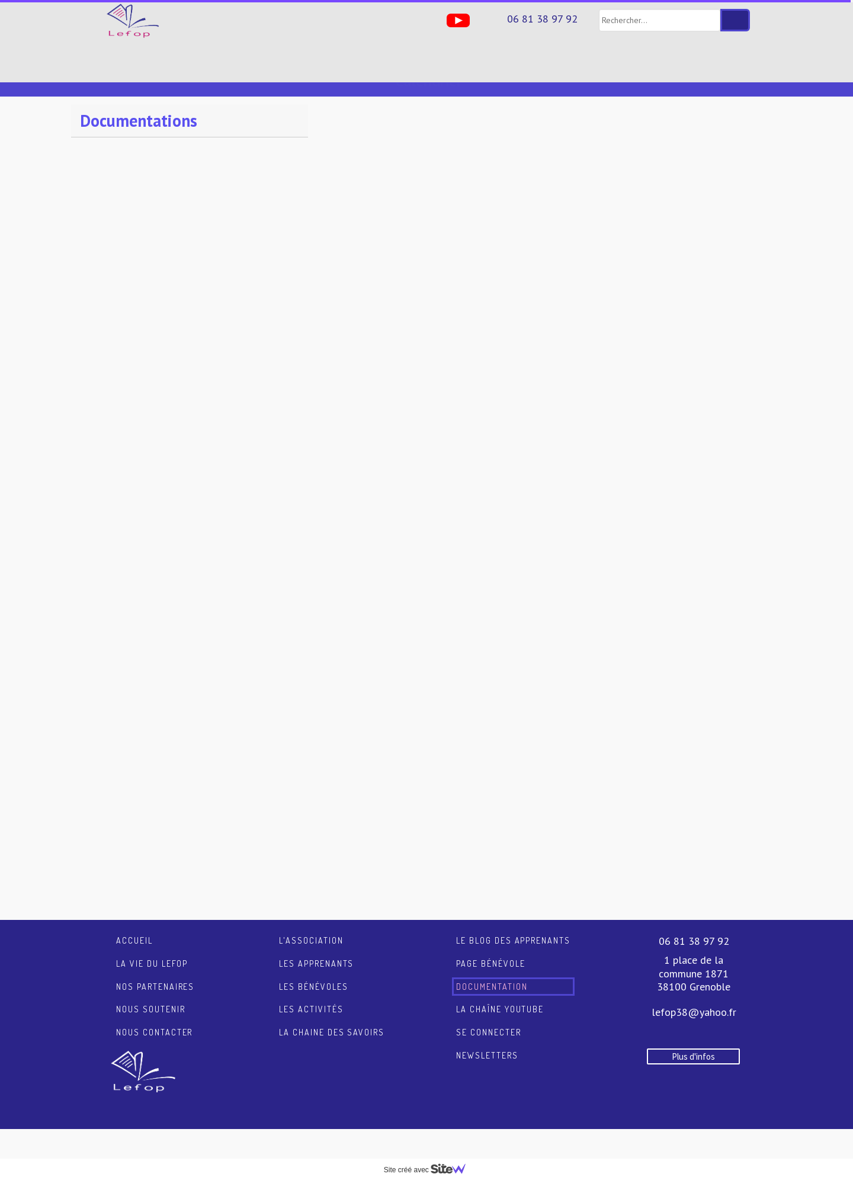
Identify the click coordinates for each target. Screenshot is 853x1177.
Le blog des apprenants (513, 940)
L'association (311, 940)
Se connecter (488, 1032)
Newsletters (487, 1055)
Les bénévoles (313, 987)
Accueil (134, 940)
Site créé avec (429, 1170)
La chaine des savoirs (331, 1032)
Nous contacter (154, 1032)
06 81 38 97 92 (542, 18)
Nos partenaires (155, 987)
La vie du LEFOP (152, 963)
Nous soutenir (150, 1009)
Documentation (491, 987)
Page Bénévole (490, 963)
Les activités (311, 1009)
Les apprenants (316, 963)
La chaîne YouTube (500, 1009)
